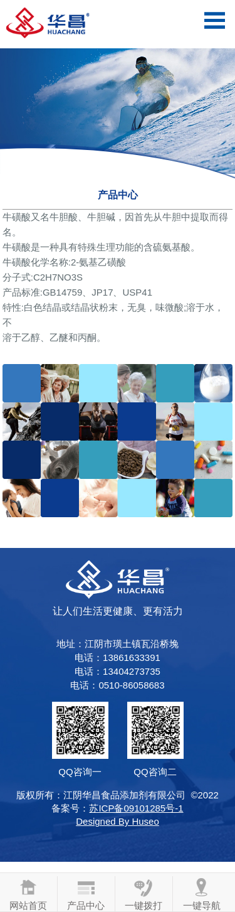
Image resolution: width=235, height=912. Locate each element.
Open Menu (214, 20)
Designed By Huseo (117, 821)
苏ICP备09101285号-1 (136, 808)
